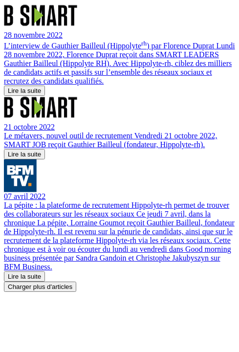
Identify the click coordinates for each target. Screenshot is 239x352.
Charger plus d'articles (40, 286)
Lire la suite (24, 90)
